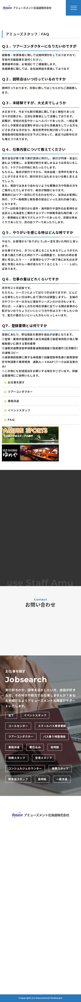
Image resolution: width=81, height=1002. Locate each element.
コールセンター (18, 726)
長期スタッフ (60, 768)
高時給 (42, 779)
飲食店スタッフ (18, 779)
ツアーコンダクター (18, 392)
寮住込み (35, 747)
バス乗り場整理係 (54, 736)
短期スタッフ (16, 758)
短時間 (55, 747)
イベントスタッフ (17, 411)
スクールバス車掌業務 (52, 726)
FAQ (9, 420)
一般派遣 (61, 779)
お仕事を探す (14, 383)
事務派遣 (11, 401)
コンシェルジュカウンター (25, 768)
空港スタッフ (43, 758)
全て (11, 715)
